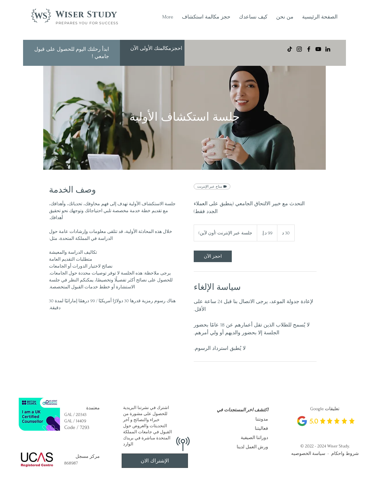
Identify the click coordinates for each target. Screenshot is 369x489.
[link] (213, 256)
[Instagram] (299, 49)
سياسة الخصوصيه (308, 453)
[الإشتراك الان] (155, 460)
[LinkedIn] (327, 49)
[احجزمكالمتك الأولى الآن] (156, 48)
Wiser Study (86, 14)
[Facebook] (308, 49)
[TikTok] (289, 49)
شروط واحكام (345, 453)
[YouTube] (318, 49)
